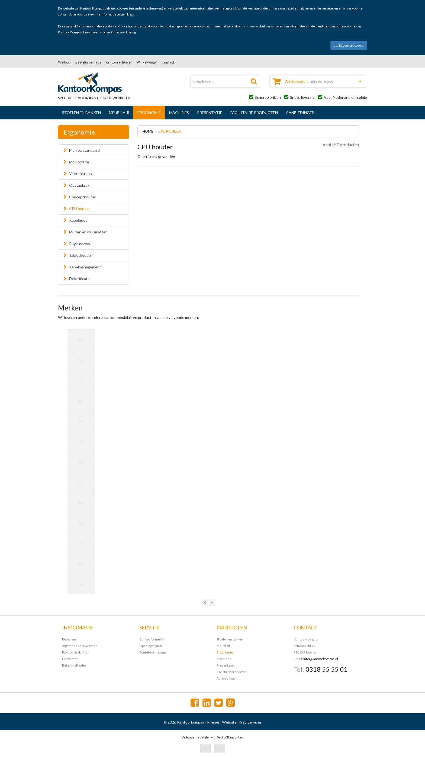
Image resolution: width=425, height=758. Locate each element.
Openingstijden (150, 646)
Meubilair (119, 112)
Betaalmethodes (74, 665)
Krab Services (250, 722)
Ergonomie (149, 112)
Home (148, 131)
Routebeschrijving (152, 652)
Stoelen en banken (81, 112)
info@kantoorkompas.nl (320, 659)
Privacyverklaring (123, 32)
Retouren (69, 639)
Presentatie (209, 112)
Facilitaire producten (254, 112)
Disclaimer (70, 659)
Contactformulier (152, 639)
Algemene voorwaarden (79, 646)
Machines (179, 112)
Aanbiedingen (300, 112)
